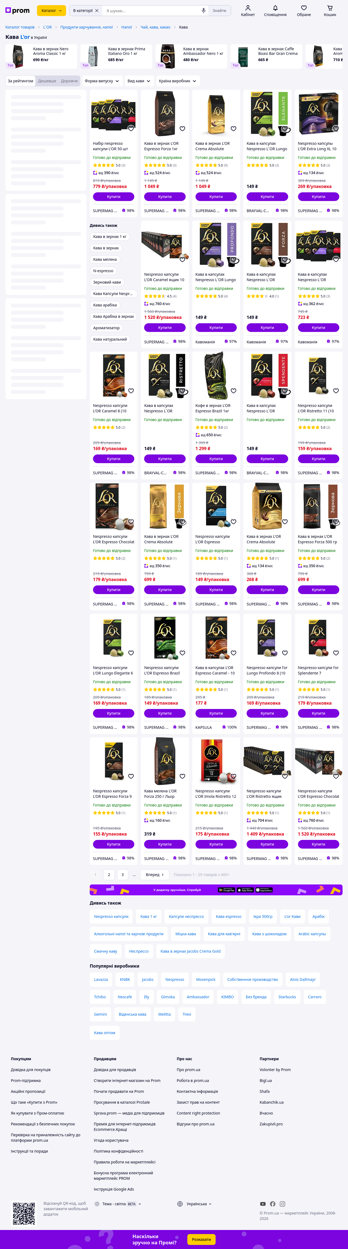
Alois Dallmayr (303, 979)
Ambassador (198, 996)
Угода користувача (111, 1140)
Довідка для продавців (115, 1069)
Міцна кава (185, 933)
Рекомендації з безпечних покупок (43, 1123)
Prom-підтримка (26, 1080)
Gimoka (168, 996)
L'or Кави (292, 916)
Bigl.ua (266, 1080)
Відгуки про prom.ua (196, 1123)
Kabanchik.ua (272, 1102)
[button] (113, 196)
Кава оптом (104, 1032)
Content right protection (198, 1113)
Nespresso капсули (111, 916)
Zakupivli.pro (271, 1123)
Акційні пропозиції (28, 1091)
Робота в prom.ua (193, 1080)
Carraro (315, 996)
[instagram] (282, 1204)
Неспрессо (139, 951)
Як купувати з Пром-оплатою (37, 1113)
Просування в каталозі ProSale (122, 1102)
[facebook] (272, 1204)
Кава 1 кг (148, 916)
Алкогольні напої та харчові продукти (128, 933)
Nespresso (174, 979)
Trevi (187, 1014)
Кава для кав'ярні (224, 933)
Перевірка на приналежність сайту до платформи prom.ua (45, 1137)
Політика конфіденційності (118, 1151)
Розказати (201, 1239)
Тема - (114, 1203)
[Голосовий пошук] (203, 10)
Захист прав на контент (198, 1102)
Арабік (319, 916)
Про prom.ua (188, 1069)
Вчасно (266, 1113)
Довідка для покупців (31, 1069)
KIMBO (227, 996)
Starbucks (287, 996)
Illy (146, 996)
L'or (25, 36)
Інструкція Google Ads (114, 1189)
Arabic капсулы (312, 933)
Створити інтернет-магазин (119, 1080)
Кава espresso (228, 916)
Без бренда (256, 996)
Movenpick (206, 979)
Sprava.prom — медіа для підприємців (129, 1113)
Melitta (164, 1014)
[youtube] (263, 1204)
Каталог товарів (20, 27)
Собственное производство (253, 979)
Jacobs (147, 979)
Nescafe (125, 996)
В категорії (86, 10)
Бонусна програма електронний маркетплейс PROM (123, 1175)
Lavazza (101, 979)
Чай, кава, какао (155, 27)
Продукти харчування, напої (86, 27)
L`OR (47, 27)
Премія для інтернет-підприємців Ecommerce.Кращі (125, 1126)
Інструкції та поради (29, 1151)
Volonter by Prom (275, 1069)
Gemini (100, 1014)
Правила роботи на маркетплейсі (125, 1162)
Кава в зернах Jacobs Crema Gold (191, 951)
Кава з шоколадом (269, 933)
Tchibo (100, 996)
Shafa (265, 1091)
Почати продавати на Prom (119, 1091)
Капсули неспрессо (186, 916)
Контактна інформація (197, 1091)
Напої (127, 27)
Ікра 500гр (262, 916)
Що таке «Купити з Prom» (34, 1102)
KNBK (125, 979)
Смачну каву (105, 951)
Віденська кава (132, 1014)
